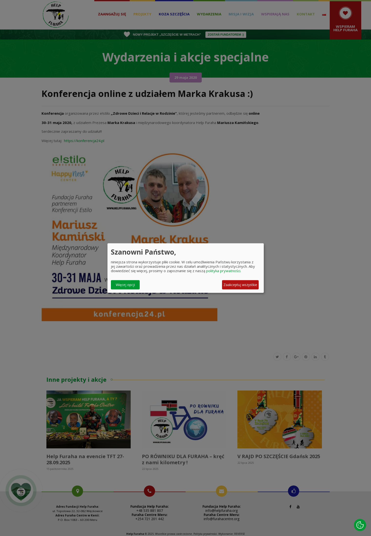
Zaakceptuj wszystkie (240, 284)
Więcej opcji (125, 284)
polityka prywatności (223, 270)
